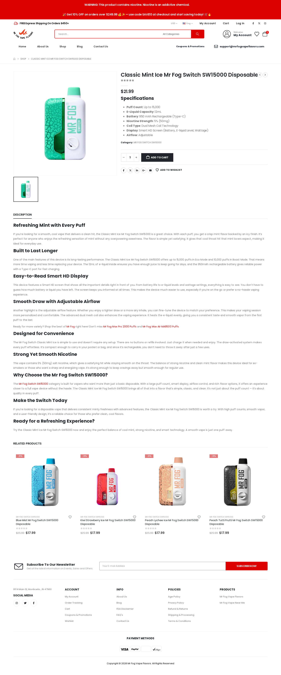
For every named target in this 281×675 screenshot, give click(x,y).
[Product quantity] (130, 157)
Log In (240, 23)
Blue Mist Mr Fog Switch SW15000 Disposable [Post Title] (37, 522)
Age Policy (174, 596)
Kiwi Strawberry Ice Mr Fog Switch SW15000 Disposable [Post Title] (107, 522)
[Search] (197, 34)
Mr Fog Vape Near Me (232, 602)
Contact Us (101, 46)
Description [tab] (22, 215)
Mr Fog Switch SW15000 (33, 384)
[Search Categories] (176, 34)
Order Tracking (73, 602)
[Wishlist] (257, 34)
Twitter (130, 170)
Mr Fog (70, 326)
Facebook (124, 170)
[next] (265, 74)
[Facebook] (253, 23)
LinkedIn (137, 170)
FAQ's (119, 615)
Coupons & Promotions (78, 615)
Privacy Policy (176, 602)
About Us (43, 46)
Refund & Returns (178, 609)
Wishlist (69, 621)
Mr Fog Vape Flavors (231, 596)
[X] (259, 23)
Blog (80, 46)
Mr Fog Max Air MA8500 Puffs (161, 326)
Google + (144, 170)
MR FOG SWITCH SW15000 (147, 142)
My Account (208, 23)
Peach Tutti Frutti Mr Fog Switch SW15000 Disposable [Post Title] (236, 522)
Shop (62, 46)
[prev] (259, 74)
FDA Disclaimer (125, 609)
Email (150, 170)
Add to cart (159, 157)
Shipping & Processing (181, 615)
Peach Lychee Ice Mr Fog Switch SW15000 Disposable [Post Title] (171, 522)
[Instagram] (265, 23)
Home (22, 46)
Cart (226, 23)
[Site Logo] (23, 34)
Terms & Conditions (179, 621)
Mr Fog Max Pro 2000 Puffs (119, 326)
